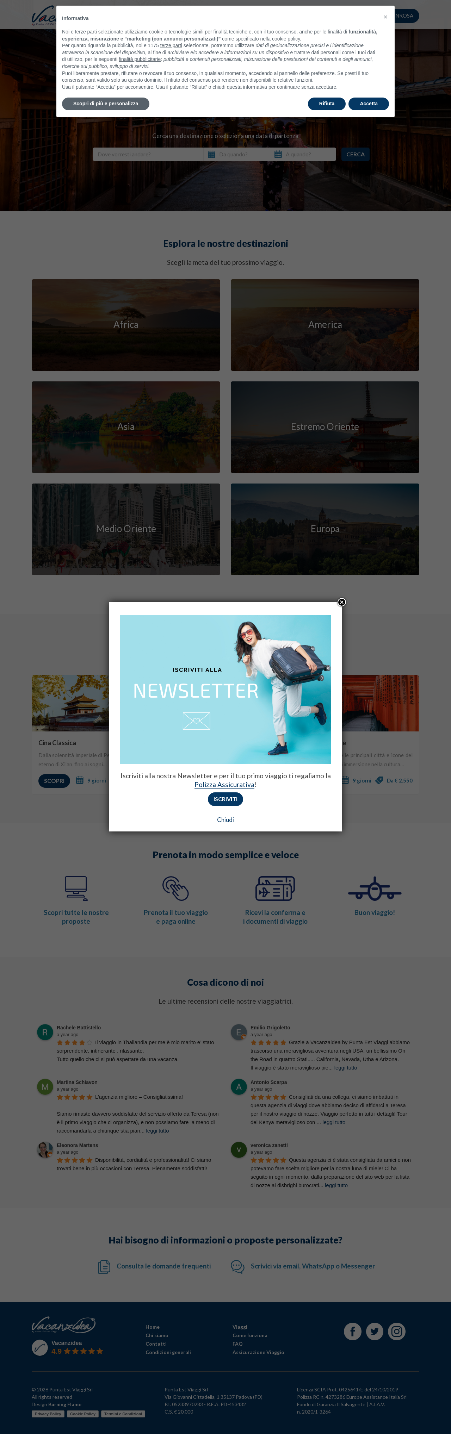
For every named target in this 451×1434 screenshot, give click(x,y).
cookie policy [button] (286, 24)
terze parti (171, 31)
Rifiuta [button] (327, 89)
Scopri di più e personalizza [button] (105, 89)
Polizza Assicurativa (224, 784)
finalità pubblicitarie (140, 45)
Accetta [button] (369, 89)
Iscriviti (225, 799)
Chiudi (225, 819)
